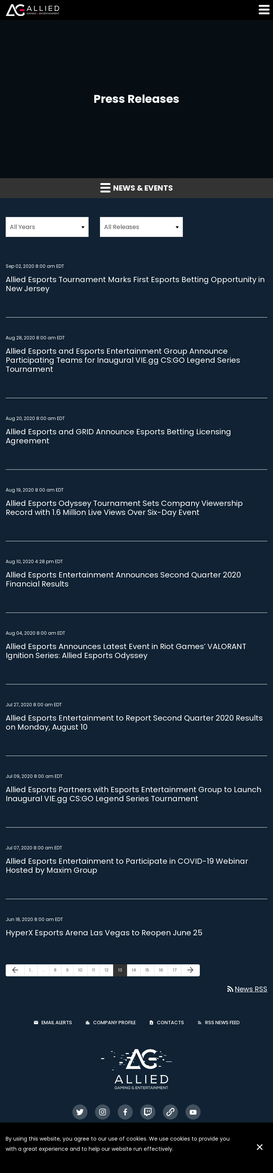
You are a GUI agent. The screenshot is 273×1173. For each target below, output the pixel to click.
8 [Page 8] (57, 971)
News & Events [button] (136, 188)
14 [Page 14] (136, 971)
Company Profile (114, 1022)
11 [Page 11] (96, 971)
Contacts (170, 1022)
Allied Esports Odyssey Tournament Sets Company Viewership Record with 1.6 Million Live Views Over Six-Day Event (124, 508)
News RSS (246, 989)
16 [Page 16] (163, 971)
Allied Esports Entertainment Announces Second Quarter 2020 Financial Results (123, 579)
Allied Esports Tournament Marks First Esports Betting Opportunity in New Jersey (135, 284)
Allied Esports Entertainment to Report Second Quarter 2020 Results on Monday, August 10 (134, 722)
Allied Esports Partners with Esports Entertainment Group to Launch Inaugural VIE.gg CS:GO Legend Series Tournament (133, 794)
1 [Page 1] (33, 971)
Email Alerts (56, 1022)
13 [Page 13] (122, 971)
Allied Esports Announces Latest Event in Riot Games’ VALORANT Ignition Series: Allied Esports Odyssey (126, 651)
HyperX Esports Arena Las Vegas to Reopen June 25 (104, 932)
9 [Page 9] (70, 971)
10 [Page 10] (82, 971)
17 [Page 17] (176, 971)
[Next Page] (190, 970)
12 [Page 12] (108, 971)
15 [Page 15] (149, 971)
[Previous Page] (15, 970)
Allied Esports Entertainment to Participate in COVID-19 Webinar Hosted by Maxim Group (127, 865)
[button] (263, 9)
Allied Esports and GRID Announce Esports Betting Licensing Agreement (118, 436)
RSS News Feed (222, 1022)
